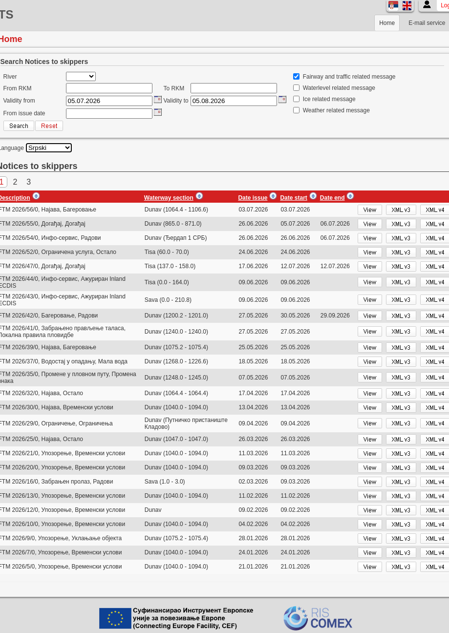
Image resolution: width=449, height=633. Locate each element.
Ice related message (329, 99)
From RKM (17, 88)
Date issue (252, 197)
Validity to (176, 100)
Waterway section (168, 197)
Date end (332, 197)
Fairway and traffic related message (349, 76)
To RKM (174, 88)
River (10, 76)
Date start (293, 197)
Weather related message (336, 110)
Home (387, 23)
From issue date (24, 113)
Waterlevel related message (339, 87)
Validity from (19, 100)
